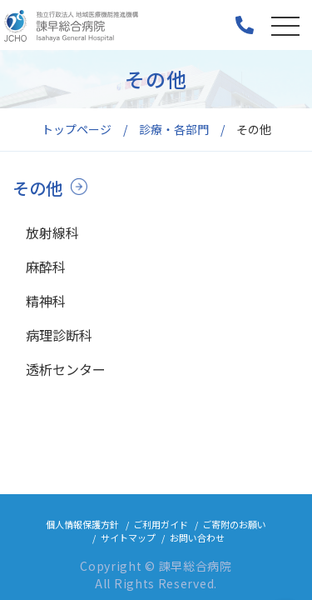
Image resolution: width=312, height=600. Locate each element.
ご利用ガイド (160, 524)
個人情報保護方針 (82, 524)
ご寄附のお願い (234, 524)
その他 (37, 188)
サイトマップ (128, 537)
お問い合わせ (197, 537)
